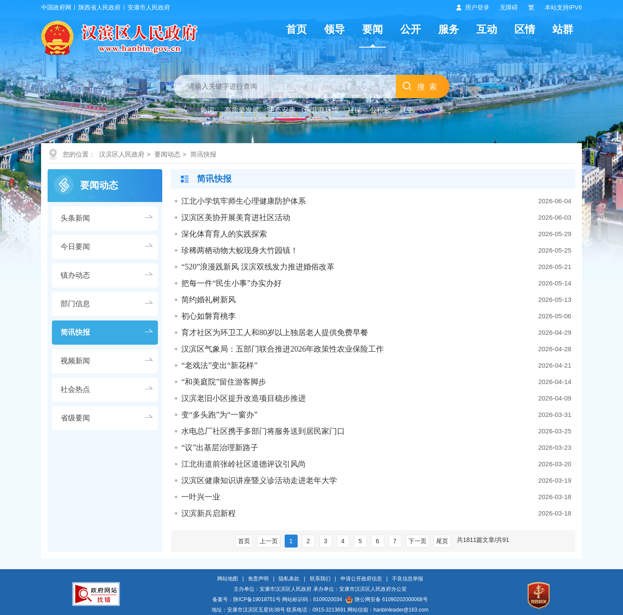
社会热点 (75, 389)
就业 (406, 110)
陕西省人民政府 (99, 7)
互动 (486, 29)
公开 (410, 29)
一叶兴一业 (200, 497)
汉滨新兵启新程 (208, 513)
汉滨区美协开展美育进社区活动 (235, 217)
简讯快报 (203, 154)
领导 (334, 29)
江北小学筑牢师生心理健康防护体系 (243, 201)
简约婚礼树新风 (208, 299)
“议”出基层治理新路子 (219, 447)
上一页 (269, 541)
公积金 (380, 110)
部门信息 (75, 304)
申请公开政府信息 (361, 579)
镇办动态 (75, 275)
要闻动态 (167, 154)
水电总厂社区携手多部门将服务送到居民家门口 (263, 431)
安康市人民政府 (149, 7)
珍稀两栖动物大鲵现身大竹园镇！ (239, 250)
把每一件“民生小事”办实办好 (231, 283)
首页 (296, 29)
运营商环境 (321, 110)
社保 (354, 110)
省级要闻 (75, 418)
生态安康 (281, 110)
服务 (448, 29)
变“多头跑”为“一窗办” (219, 414)
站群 (562, 29)
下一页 (417, 541)
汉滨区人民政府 (122, 154)
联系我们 (320, 579)
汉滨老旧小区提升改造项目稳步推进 (243, 398)
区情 (524, 29)
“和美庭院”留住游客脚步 (223, 382)
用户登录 (477, 7)
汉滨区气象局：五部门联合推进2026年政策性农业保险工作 (282, 349)
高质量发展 (242, 110)
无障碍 (509, 7)
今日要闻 (75, 247)
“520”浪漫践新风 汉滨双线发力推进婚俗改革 (257, 267)
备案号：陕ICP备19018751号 (246, 599)
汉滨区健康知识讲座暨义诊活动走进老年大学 (259, 480)
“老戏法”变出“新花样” (219, 365)
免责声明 (258, 579)
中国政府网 (56, 7)
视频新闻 (75, 361)
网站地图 (227, 579)
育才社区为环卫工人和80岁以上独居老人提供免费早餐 (274, 332)
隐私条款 (289, 579)
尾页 (442, 541)
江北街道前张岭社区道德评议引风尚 (243, 464)
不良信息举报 (407, 579)
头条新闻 (75, 218)
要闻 (372, 29)
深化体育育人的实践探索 (224, 234)
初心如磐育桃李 (208, 316)
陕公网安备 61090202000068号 (387, 599)
